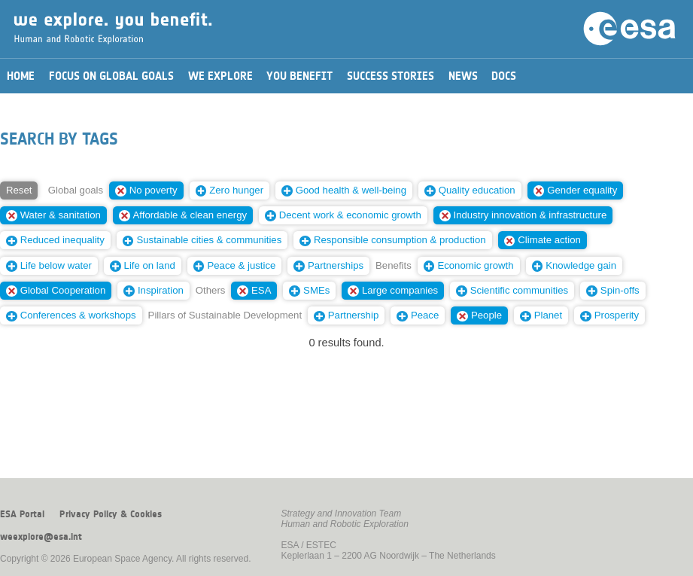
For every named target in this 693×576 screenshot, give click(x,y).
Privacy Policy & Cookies (110, 514)
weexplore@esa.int (41, 537)
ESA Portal (22, 514)
